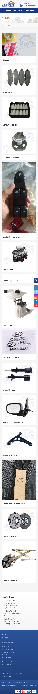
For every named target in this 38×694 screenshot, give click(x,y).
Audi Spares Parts (9, 601)
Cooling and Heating (11, 157)
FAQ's (3, 685)
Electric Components (11, 237)
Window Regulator (10, 580)
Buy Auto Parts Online (10, 605)
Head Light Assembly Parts (12, 613)
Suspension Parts (10, 455)
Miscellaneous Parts (11, 357)
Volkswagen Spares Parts (12, 624)
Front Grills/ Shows (10, 281)
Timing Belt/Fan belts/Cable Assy (16, 504)
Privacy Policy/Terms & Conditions (15, 685)
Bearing (6, 60)
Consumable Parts (10, 125)
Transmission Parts (10, 536)
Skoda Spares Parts (10, 619)
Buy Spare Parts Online (11, 608)
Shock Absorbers (10, 390)
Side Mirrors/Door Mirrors (13, 422)
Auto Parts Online (9, 603)
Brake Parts (7, 92)
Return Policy (29, 685)
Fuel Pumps (7, 325)
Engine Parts (8, 269)
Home (3, 25)
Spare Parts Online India (11, 621)
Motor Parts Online (9, 616)
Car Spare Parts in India (11, 611)
